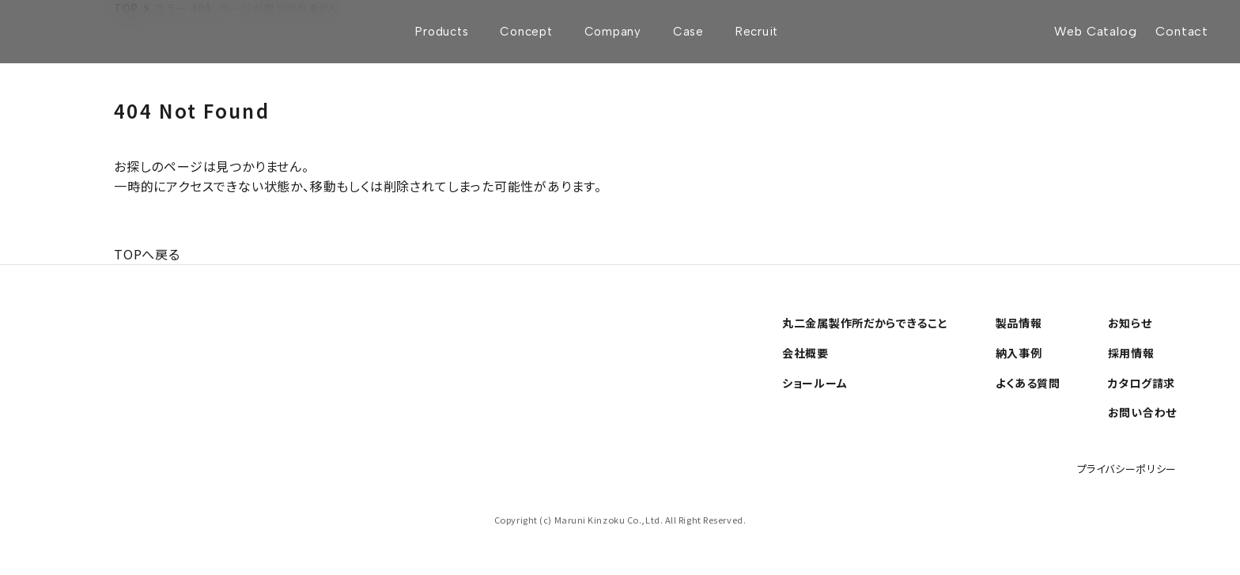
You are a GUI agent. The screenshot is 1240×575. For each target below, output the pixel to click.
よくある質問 (1028, 383)
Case (688, 32)
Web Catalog (1095, 31)
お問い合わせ (1142, 412)
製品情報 (1019, 323)
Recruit (756, 32)
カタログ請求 (1141, 383)
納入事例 (1019, 353)
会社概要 (805, 353)
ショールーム (814, 383)
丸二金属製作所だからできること (865, 323)
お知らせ (1130, 323)
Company (612, 32)
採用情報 (1131, 353)
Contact (1181, 31)
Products (441, 32)
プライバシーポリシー (1127, 468)
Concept (526, 32)
